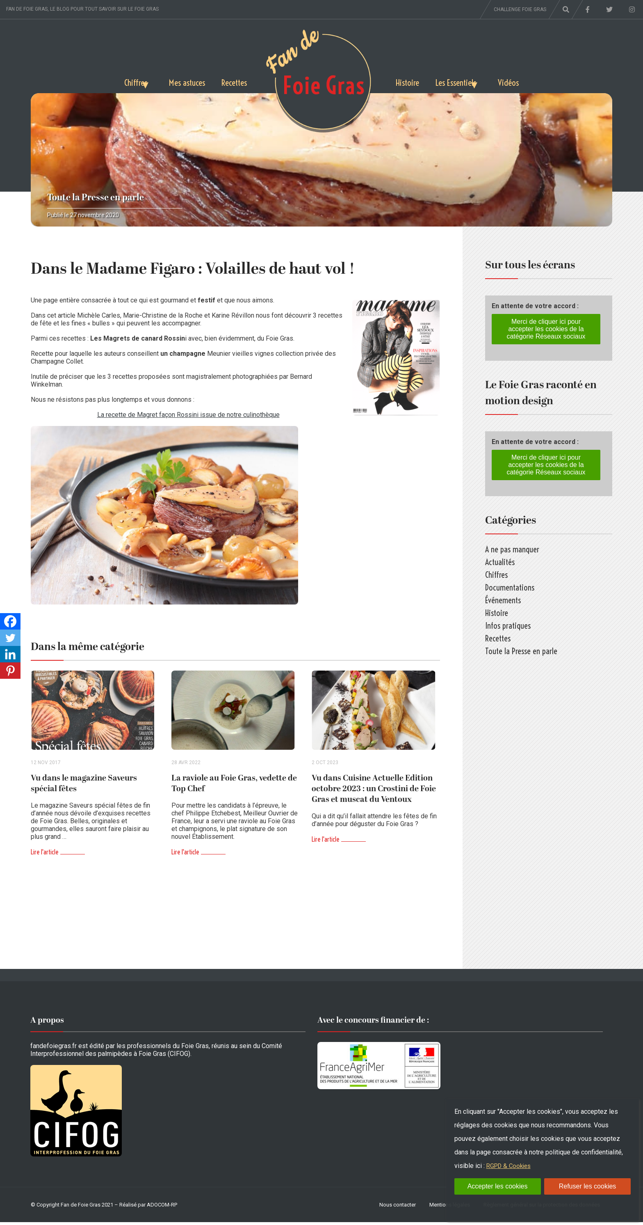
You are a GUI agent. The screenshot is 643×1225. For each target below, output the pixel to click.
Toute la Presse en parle (95, 197)
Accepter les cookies (497, 1186)
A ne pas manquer (512, 549)
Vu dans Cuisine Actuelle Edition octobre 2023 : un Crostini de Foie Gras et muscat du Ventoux (374, 791)
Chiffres (113, 81)
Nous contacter (397, 1207)
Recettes (232, 81)
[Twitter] (10, 638)
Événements (503, 600)
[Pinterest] (10, 670)
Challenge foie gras (520, 9)
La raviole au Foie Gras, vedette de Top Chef (234, 786)
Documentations (509, 587)
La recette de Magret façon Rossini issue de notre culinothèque (188, 415)
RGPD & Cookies (510, 1166)
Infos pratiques (508, 626)
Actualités (500, 562)
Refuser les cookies (587, 1186)
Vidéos (531, 81)
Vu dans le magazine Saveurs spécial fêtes (84, 786)
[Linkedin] (10, 654)
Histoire (410, 81)
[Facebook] (10, 621)
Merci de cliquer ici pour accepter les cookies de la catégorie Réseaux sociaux (545, 329)
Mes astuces (178, 81)
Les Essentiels (465, 81)
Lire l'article (44, 855)
